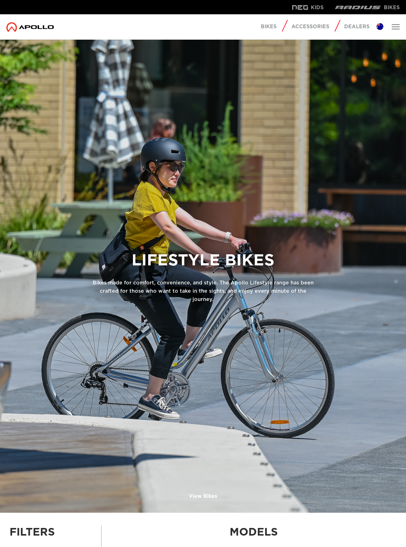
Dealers (357, 26)
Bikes (269, 26)
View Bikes (203, 496)
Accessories (310, 26)
